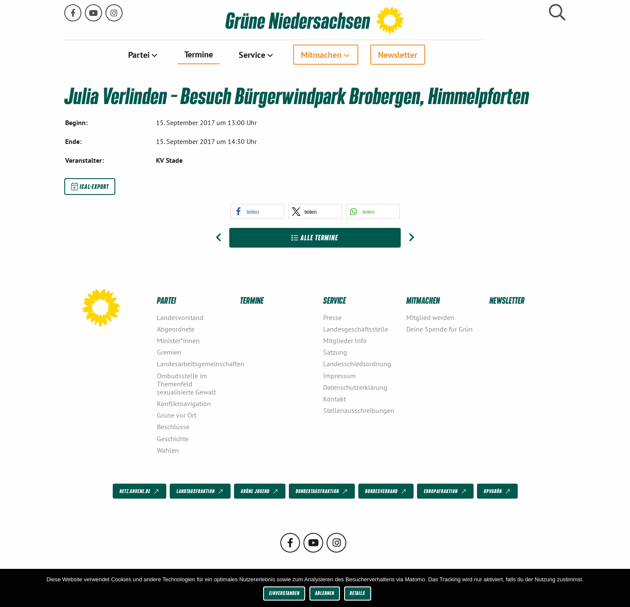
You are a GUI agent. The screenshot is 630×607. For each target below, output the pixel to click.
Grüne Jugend (260, 491)
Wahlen (168, 450)
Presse (332, 317)
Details (357, 593)
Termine (240, 54)
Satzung (335, 351)
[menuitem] (185, 54)
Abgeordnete (176, 328)
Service (293, 54)
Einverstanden (284, 593)
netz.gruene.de (140, 491)
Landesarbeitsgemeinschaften (195, 363)
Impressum (339, 375)
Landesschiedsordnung (357, 363)
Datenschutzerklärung (355, 387)
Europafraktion (446, 491)
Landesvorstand (180, 317)
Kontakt (334, 398)
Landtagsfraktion (201, 491)
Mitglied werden (430, 317)
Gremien (169, 351)
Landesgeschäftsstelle (355, 328)
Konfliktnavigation (184, 403)
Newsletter (439, 54)
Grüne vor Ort (176, 414)
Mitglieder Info (345, 340)
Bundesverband (386, 491)
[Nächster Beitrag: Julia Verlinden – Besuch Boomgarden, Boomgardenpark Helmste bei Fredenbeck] (411, 238)
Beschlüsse (173, 426)
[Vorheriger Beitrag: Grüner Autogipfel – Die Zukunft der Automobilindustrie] (218, 238)
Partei (180, 54)
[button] (257, 211)
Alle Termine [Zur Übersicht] (314, 237)
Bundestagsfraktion (322, 491)
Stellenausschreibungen (358, 410)
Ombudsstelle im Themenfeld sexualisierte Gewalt (186, 383)
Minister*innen (178, 340)
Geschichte (173, 438)
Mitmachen (362, 54)
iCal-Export (90, 185)
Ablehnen (324, 593)
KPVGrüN (498, 491)
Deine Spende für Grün (439, 328)
